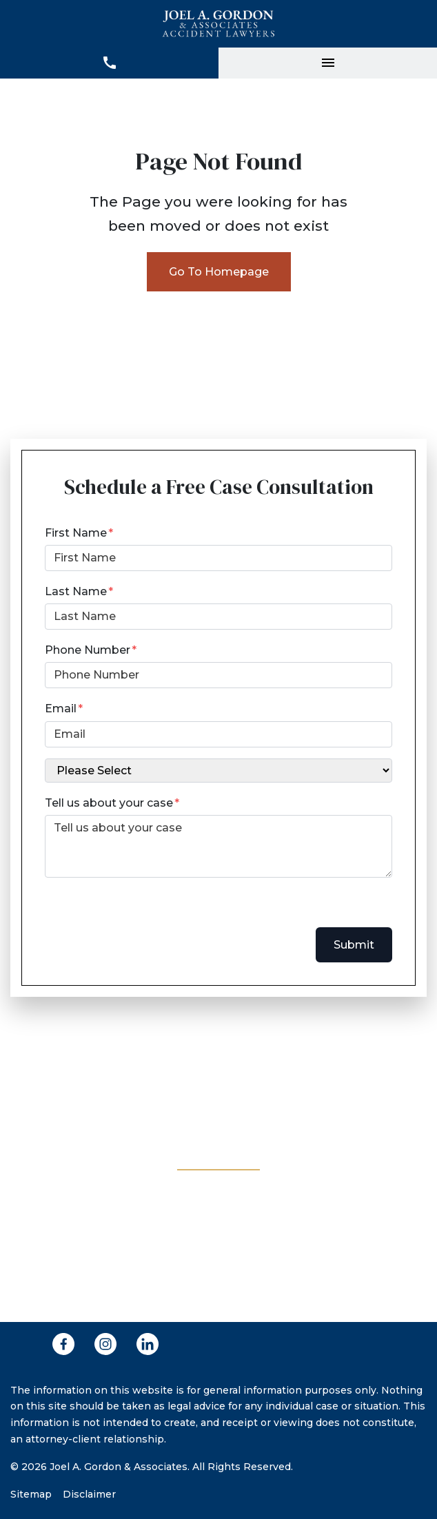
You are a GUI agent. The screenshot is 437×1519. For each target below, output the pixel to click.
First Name (76, 532)
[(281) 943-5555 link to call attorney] (218, 1067)
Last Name (76, 591)
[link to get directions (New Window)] (218, 1243)
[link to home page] (218, 23)
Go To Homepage (219, 271)
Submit (354, 944)
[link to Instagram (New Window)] (105, 1344)
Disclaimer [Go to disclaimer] (89, 1494)
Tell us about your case (109, 802)
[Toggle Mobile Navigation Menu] (327, 63)
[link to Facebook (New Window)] (63, 1344)
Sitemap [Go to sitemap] (31, 1494)
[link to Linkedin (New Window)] (147, 1344)
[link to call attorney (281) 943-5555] (109, 63)
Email (61, 708)
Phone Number (87, 650)
